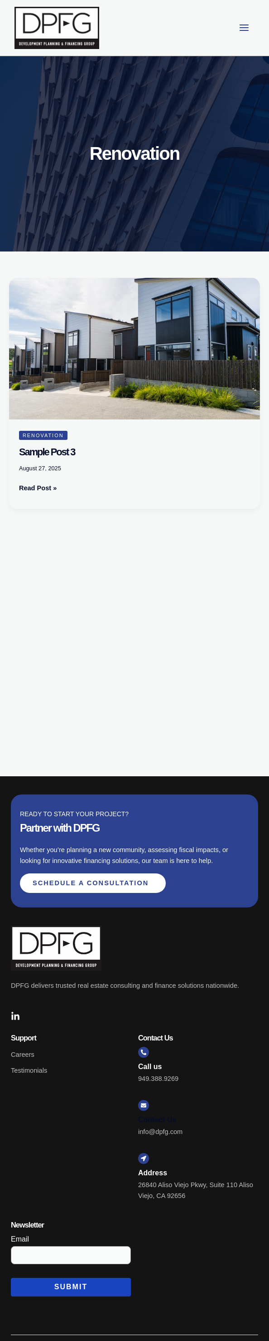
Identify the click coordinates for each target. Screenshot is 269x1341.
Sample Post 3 (47, 452)
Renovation (43, 435)
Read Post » (38, 487)
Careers (22, 1054)
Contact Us (157, 1120)
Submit (70, 1287)
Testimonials (29, 1070)
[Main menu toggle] (244, 28)
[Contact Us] (143, 1105)
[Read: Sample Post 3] (134, 348)
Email (20, 1239)
